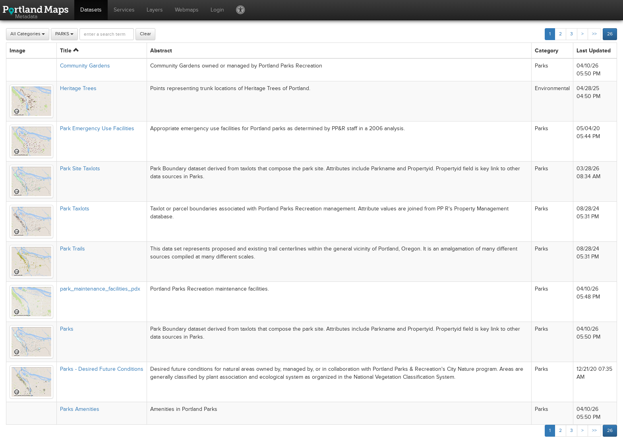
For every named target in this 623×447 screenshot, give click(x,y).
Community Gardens (85, 65)
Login (217, 9)
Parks (67, 329)
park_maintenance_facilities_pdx (100, 288)
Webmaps (187, 9)
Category (546, 50)
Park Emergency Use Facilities (97, 128)
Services (124, 9)
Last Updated (594, 50)
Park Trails (72, 248)
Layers (155, 9)
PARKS (64, 34)
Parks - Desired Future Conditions (101, 369)
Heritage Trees (78, 88)
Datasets (91, 9)
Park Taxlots (74, 208)
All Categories (27, 34)
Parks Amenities (79, 409)
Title (69, 50)
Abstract (161, 50)
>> (594, 34)
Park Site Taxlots (80, 168)
